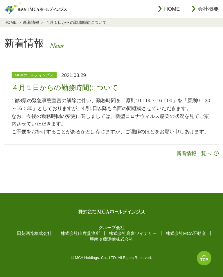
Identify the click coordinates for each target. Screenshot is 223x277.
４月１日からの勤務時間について (76, 22)
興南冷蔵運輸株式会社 (111, 239)
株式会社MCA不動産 (186, 233)
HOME (172, 9)
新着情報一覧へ (194, 153)
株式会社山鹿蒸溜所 (80, 233)
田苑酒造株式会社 (34, 233)
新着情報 (31, 22)
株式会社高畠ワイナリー (133, 233)
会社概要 (208, 9)
